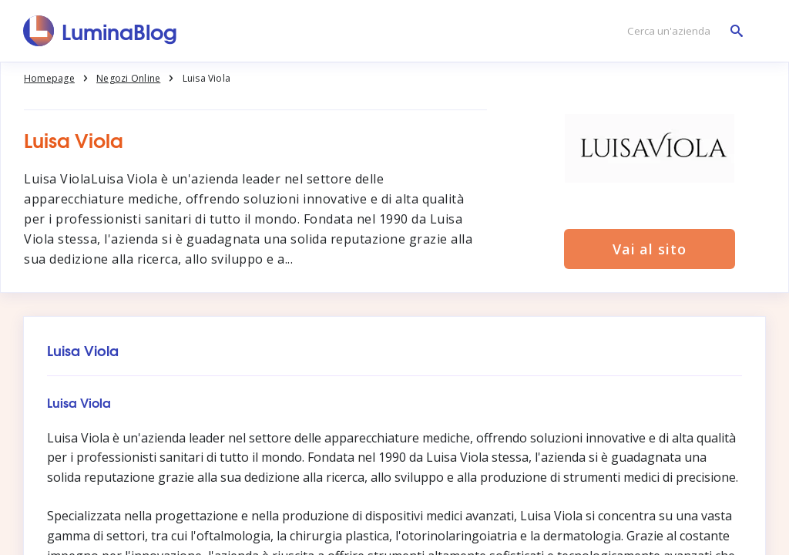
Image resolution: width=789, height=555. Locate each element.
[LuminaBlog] (100, 31)
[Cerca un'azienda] (681, 31)
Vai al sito (650, 249)
